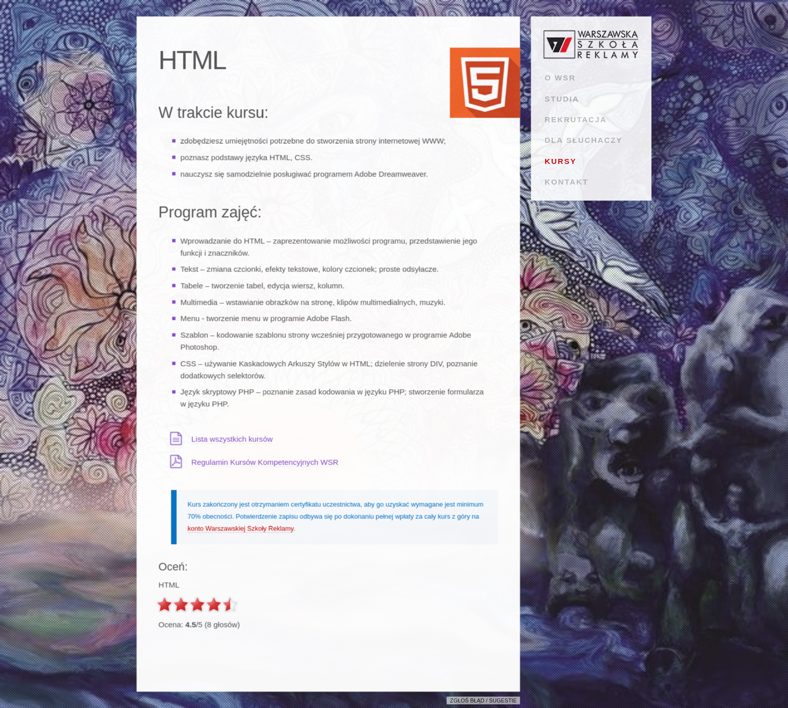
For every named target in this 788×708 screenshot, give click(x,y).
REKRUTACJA (576, 119)
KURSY (560, 161)
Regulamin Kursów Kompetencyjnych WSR (265, 462)
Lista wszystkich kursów (232, 438)
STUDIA (562, 98)
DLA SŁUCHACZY (584, 140)
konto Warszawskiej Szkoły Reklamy (240, 528)
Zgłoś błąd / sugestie (483, 701)
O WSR (560, 77)
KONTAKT (566, 182)
